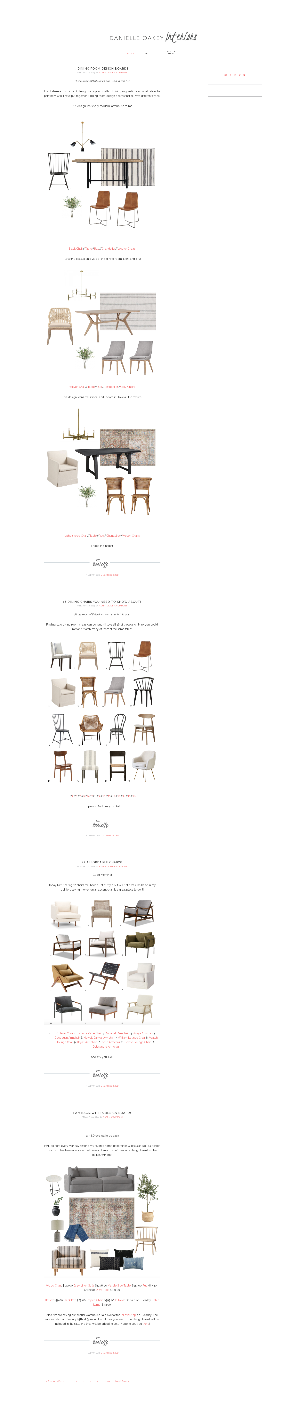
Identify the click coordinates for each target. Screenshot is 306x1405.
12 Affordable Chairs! (102, 867)
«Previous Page (55, 1386)
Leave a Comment (117, 77)
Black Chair (76, 253)
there (146, 1328)
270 (107, 1386)
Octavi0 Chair (64, 1037)
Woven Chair (77, 391)
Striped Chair (94, 1304)
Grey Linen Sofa (84, 1290)
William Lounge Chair (131, 1042)
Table (88, 253)
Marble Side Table (119, 1290)
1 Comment (117, 1121)
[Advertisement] (153, 12)
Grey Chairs (127, 391)
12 (114, 800)
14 (124, 800)
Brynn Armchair (87, 1046)
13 (119, 800)
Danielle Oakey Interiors (153, 34)
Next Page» (122, 1386)
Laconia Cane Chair (90, 1037)
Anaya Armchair (143, 1037)
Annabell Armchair (118, 1037)
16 (134, 800)
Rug (96, 253)
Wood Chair (53, 1290)
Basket (49, 1304)
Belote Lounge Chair (138, 1046)
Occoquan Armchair (67, 1042)
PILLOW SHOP (174, 58)
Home (127, 58)
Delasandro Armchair (106, 1051)
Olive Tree (102, 1294)
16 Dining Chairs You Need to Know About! (102, 606)
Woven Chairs (131, 540)
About (148, 58)
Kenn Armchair (111, 1046)
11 (109, 800)
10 (104, 800)
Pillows (119, 1304)
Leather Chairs (126, 253)
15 (129, 800)
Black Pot (69, 1304)
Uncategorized (110, 580)
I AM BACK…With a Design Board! (102, 1117)
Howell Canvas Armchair (99, 1042)
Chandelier (108, 253)
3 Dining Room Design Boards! (102, 73)
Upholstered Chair (75, 540)
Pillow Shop (128, 1319)
